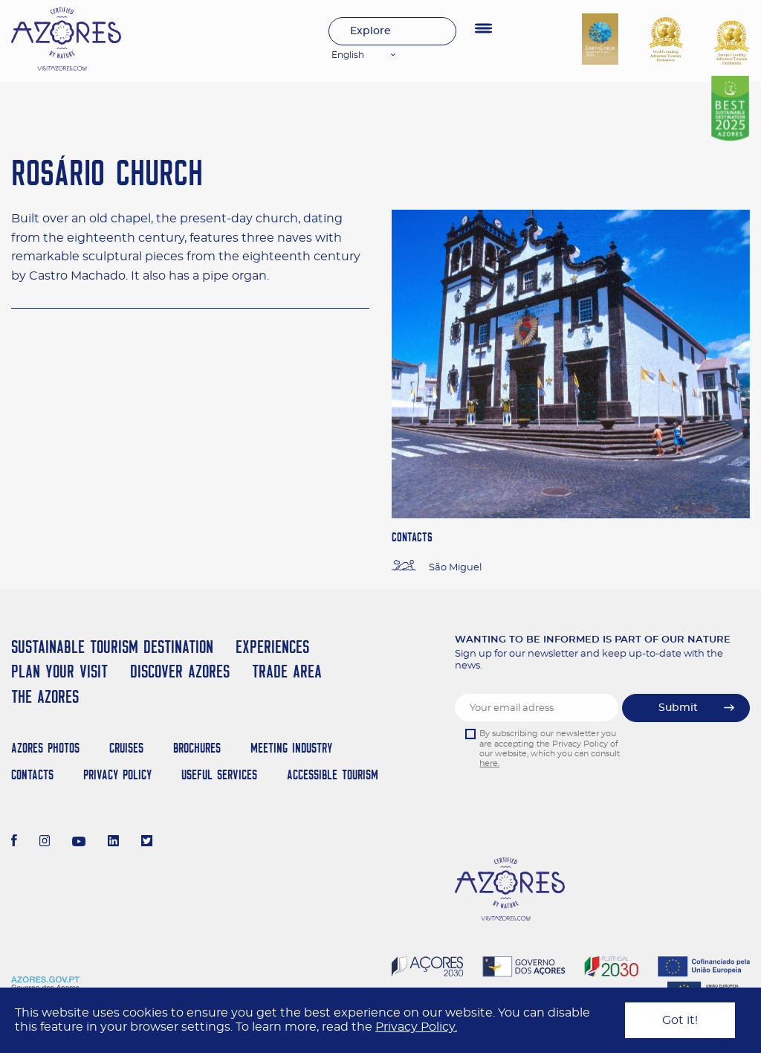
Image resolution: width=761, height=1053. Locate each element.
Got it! (680, 1020)
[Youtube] (78, 842)
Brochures (197, 748)
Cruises (126, 748)
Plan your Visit (59, 671)
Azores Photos (45, 748)
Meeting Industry (291, 748)
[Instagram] (45, 842)
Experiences (272, 646)
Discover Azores (180, 671)
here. (489, 763)
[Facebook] (14, 842)
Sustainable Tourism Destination (112, 646)
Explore (370, 31)
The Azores (45, 696)
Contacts (32, 774)
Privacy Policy (117, 774)
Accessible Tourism (332, 774)
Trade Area (287, 671)
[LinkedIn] (113, 842)
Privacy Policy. (416, 1027)
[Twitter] (146, 842)
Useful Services (219, 774)
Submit (678, 708)
